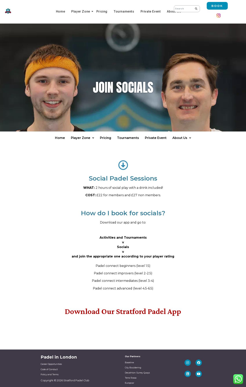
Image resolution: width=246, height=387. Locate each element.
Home (60, 11)
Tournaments (124, 11)
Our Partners (132, 356)
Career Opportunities (51, 364)
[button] (82, 137)
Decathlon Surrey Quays (137, 372)
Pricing (101, 11)
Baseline (129, 362)
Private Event (151, 11)
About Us (181, 138)
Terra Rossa (130, 377)
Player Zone (81, 11)
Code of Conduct (49, 369)
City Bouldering (133, 367)
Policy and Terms (50, 374)
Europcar (129, 383)
